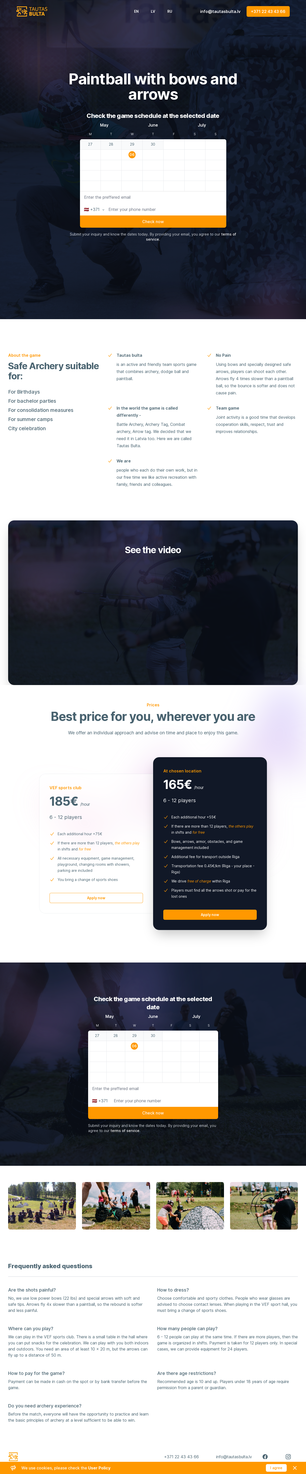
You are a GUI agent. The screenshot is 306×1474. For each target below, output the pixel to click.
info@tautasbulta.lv (220, 11)
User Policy (99, 1467)
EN (136, 11)
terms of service (124, 1130)
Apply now (96, 898)
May (104, 125)
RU (169, 11)
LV (153, 11)
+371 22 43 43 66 (268, 11)
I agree (276, 1468)
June (153, 125)
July (202, 125)
